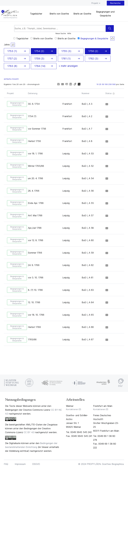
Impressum (20, 464)
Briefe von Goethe (59, 13)
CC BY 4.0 (29, 432)
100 (106, 84)
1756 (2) (93, 51)
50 (103, 84)
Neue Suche (61, 33)
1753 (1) (12, 51)
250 (110, 84)
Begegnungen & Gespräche (94, 38)
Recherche (115, 3)
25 (100, 84)
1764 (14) (39, 66)
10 (98, 84)
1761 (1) (66, 58)
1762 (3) (93, 58)
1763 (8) (12, 66)
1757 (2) (12, 58)
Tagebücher (36, 13)
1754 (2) (39, 51)
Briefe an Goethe (82, 13)
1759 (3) (39, 58)
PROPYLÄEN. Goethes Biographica (10, 14)
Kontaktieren (72, 409)
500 (114, 84)
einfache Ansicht (11, 79)
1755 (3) (66, 51)
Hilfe (69, 33)
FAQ (6, 464)
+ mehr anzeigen (68, 65)
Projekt (94, 3)
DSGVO (36, 464)
